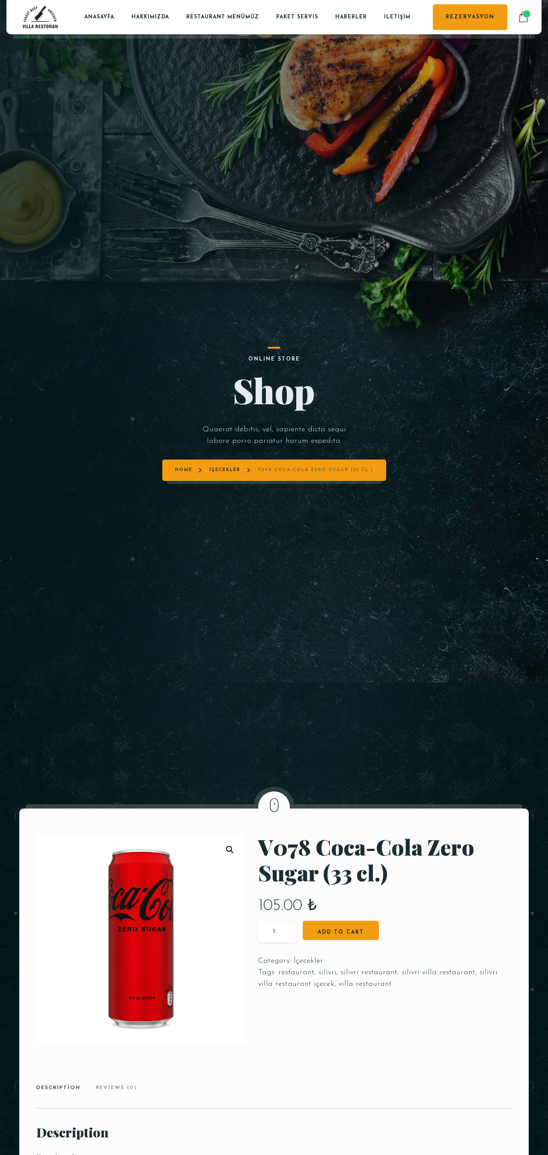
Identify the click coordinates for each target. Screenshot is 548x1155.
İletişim (397, 17)
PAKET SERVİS (297, 17)
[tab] (61, 1089)
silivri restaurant (369, 972)
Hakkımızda (150, 17)
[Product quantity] (277, 931)
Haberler (351, 17)
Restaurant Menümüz (222, 17)
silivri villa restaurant (438, 972)
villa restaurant (365, 984)
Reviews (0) (116, 1087)
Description (58, 1087)
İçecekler (225, 389)
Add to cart (341, 932)
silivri (328, 972)
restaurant (296, 972)
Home (183, 389)
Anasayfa (99, 17)
